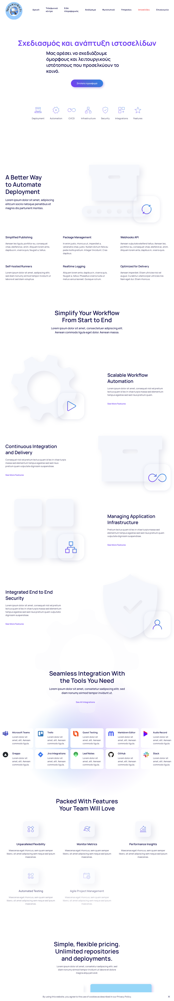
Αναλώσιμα (90, 9)
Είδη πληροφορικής (71, 10)
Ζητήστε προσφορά (87, 83)
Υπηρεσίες (126, 9)
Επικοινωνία (162, 9)
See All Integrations (85, 702)
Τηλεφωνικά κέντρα (52, 10)
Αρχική (35, 9)
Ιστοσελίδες (144, 9)
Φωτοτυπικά (108, 9)
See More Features (116, 403)
